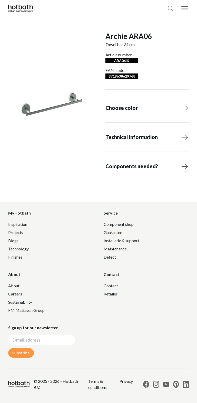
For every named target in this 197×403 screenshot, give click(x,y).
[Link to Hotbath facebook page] (146, 384)
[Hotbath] (18, 384)
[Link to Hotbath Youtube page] (166, 384)
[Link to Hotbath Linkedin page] (186, 384)
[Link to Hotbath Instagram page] (156, 384)
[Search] (170, 8)
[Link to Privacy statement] (101, 384)
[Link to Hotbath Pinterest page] (176, 384)
